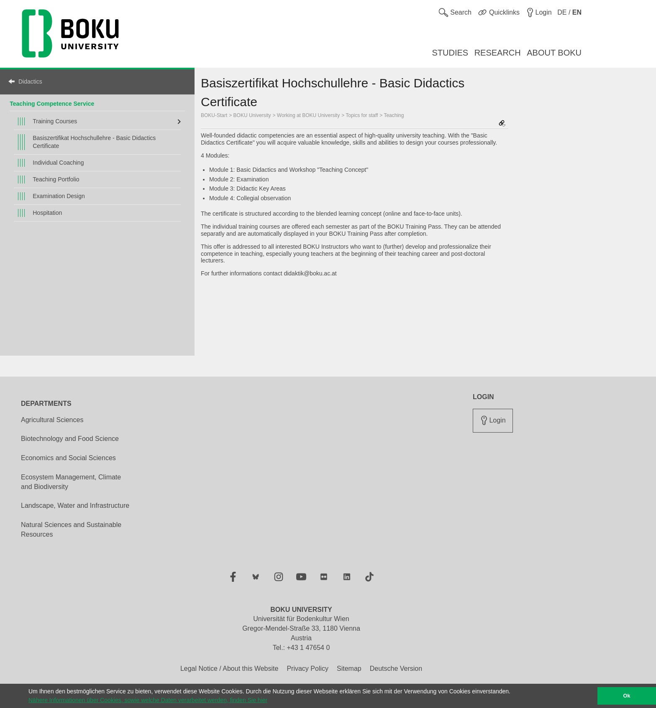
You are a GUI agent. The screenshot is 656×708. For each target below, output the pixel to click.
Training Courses (55, 121)
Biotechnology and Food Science (70, 438)
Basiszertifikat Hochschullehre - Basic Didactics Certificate (94, 142)
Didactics (30, 81)
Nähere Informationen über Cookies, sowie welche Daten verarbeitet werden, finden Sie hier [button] (147, 700)
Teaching (394, 115)
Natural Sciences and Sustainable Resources (71, 529)
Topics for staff (362, 115)
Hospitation (47, 212)
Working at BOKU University (308, 115)
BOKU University (252, 115)
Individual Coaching (58, 162)
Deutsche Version (396, 668)
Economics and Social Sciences (68, 457)
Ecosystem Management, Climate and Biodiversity (71, 482)
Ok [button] (626, 696)
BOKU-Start (214, 115)
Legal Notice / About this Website (229, 668)
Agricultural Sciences (52, 419)
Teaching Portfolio (56, 179)
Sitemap (349, 668)
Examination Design (59, 196)
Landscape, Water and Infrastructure (75, 505)
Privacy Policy (307, 668)
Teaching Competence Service (52, 103)
